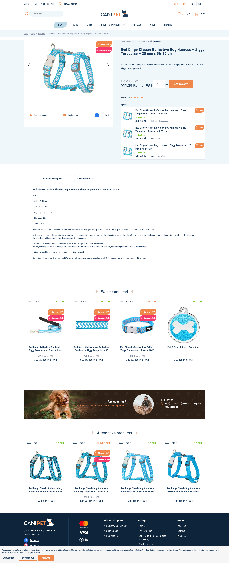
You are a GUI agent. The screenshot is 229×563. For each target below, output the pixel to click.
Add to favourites (40, 115)
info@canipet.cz (171, 406)
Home (26, 33)
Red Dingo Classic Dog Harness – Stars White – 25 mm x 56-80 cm (137, 490)
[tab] (53, 177)
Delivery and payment (45, 3)
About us (182, 525)
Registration (112, 535)
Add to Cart (181, 84)
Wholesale (183, 535)
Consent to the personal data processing (152, 537)
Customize (8, 557)
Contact (27, 3)
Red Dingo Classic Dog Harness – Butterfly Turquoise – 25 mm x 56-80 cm (91, 491)
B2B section (179, 3)
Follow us (34, 540)
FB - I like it (104, 115)
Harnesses (41, 33)
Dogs (33, 33)
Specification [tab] (84, 178)
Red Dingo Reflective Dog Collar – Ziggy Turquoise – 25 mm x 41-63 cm (137, 350)
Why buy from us (146, 544)
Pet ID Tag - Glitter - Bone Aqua (183, 347)
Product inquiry (73, 115)
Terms (142, 525)
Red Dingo (157, 41)
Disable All (28, 557)
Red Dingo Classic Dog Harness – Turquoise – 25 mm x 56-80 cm (183, 490)
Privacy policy (145, 530)
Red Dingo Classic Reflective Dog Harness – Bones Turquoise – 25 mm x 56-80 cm (45, 491)
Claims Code (112, 530)
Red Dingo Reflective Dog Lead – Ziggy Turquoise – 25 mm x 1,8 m (45, 349)
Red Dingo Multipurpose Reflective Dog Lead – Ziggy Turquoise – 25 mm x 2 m (91, 350)
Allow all (46, 557)
